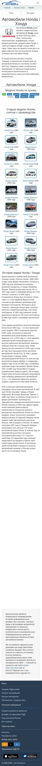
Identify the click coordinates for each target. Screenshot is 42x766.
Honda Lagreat (11, 181)
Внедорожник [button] (34, 94)
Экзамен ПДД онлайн (10, 689)
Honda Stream (11, 248)
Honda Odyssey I (31, 198)
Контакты (5, 732)
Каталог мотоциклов (10, 697)
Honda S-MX (28, 214)
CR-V (23, 436)
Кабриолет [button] (24, 97)
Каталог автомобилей (11, 693)
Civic (12, 338)
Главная (7, 8)
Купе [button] (17, 97)
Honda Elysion (30, 147)
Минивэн (10, 97)
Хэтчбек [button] (16, 94)
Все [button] (4, 94)
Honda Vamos (28, 265)
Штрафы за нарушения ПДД (13, 714)
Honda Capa (28, 130)
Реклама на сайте (9, 736)
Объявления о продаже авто (13, 700)
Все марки (30, 13)
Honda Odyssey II (11, 214)
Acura (4, 379)
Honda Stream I (30, 248)
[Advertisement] (21, 530)
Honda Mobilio (28, 181)
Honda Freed (28, 164)
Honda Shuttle (9, 231)
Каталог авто (19, 8)
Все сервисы (7, 722)
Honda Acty (9, 130)
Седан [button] (10, 94)
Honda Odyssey (11, 198)
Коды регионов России (11, 718)
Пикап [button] (32, 97)
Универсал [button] (24, 94)
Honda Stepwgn (30, 231)
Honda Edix (9, 147)
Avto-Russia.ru (19, 763)
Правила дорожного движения (14, 711)
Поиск (11, 13)
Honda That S (9, 265)
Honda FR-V (9, 164)
